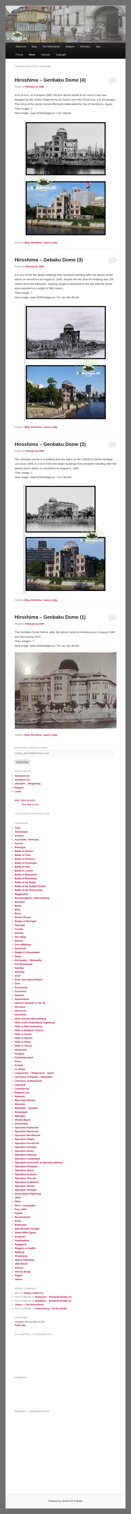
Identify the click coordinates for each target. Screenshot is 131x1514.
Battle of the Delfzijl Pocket (30, 886)
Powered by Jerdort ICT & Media (65, 1501)
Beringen (20, 901)
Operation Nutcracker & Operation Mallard (38, 1162)
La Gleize (20, 1069)
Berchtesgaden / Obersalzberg (32, 898)
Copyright (61, 54)
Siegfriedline (22, 1240)
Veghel (18, 1275)
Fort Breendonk (23, 964)
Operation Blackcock (26, 1131)
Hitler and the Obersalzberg (30, 1018)
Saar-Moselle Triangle (27, 1228)
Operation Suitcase (25, 1174)
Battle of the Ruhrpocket (28, 890)
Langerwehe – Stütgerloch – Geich (34, 1073)
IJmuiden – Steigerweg (28, 783)
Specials (45, 54)
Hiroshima (36, 242)
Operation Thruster (25, 1178)
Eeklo (18, 956)
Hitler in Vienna (23, 1045)
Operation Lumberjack (27, 1158)
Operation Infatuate (25, 1154)
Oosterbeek (21, 1123)
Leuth (18, 791)
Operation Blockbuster (27, 1135)
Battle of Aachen (24, 851)
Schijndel (20, 1236)
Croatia (19, 929)
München (20, 1104)
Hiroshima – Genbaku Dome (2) (50, 444)
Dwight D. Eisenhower (27, 952)
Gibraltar (20, 971)
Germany (85, 46)
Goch (18, 975)
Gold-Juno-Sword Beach (29, 979)
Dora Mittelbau (23, 944)
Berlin (18, 905)
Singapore (20, 1244)
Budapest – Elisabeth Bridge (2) (53, 1296)
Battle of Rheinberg (26, 878)
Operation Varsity (24, 1186)
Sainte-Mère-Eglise (25, 1232)
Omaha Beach (23, 1119)
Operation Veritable (25, 1189)
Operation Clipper (25, 1139)
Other (32, 54)
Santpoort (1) (22, 779)
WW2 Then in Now (25, 800)
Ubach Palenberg (24, 1259)
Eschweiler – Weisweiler (28, 960)
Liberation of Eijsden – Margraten (34, 1076)
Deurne (19, 940)
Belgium (70, 46)
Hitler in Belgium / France (29, 1030)
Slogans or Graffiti (25, 1248)
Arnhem (19, 835)
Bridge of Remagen (25, 921)
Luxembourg (22, 1088)
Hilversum (20, 1010)
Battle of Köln (22, 866)
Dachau (19, 933)
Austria (19, 843)
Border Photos (23, 917)
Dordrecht (20, 948)
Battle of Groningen (26, 863)
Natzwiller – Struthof (26, 1108)
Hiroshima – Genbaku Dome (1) (50, 617)
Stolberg (19, 1252)
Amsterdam (21, 831)
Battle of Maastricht (26, 874)
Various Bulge (23, 1271)
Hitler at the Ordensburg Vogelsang (35, 1022)
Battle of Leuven (24, 870)
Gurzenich (20, 991)
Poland (18, 1213)
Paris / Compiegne (25, 1205)
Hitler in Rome (23, 1041)
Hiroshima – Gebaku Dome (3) (49, 260)
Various (19, 1267)
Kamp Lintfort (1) (33, 1293)
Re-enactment (22, 1217)
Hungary (19, 1053)
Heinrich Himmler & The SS (30, 1003)
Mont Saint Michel (25, 1100)
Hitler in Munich (24, 1038)
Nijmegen (20, 1116)
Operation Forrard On (27, 1143)
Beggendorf (21, 894)
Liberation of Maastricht (28, 1081)
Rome (18, 1221)
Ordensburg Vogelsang (28, 1193)
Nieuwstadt (21, 1112)
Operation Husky (24, 1151)
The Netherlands (51, 46)
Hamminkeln (22, 999)
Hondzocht (21, 1049)
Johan (18, 1304)
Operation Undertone (27, 1182)
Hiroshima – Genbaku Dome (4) (50, 80)
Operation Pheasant (26, 1166)
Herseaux (20, 1006)
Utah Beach (21, 1263)
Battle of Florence (25, 859)
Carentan (20, 925)
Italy (98, 46)
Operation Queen (24, 1170)
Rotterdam (21, 1224)
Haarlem (19, 995)
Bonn (18, 913)
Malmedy (20, 1096)
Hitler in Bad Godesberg (28, 1026)
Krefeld (19, 1065)
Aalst (17, 827)
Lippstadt (20, 1084)
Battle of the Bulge (25, 882)
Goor (17, 983)
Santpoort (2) (22, 775)
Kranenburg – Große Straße (51, 1308)
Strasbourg (21, 1256)
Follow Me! (20, 1325)
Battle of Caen (23, 855)
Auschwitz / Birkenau (27, 839)
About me (21, 46)
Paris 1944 (20, 1209)
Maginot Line (22, 1092)
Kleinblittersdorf (24, 1057)
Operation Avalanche (26, 1127)
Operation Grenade (25, 1147)
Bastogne (20, 847)
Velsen (18, 1279)
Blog (34, 46)
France (19, 54)
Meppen (19, 787)
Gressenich (21, 987)
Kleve (18, 1061)
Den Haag (20, 936)
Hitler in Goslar (23, 1034)
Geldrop (19, 968)
